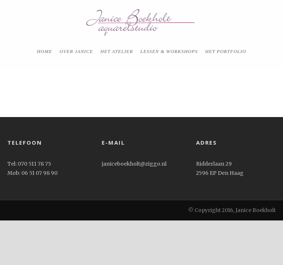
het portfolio (225, 51)
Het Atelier (116, 51)
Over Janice (76, 51)
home (44, 51)
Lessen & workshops (169, 51)
